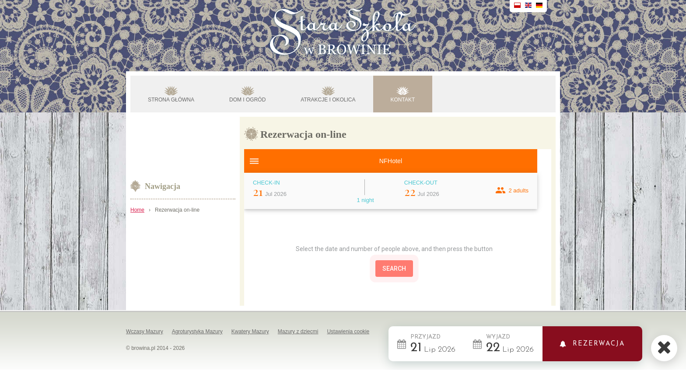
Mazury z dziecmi (298, 331)
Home (137, 210)
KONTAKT (403, 100)
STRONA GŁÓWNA (171, 100)
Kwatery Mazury (250, 331)
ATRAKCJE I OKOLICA (328, 100)
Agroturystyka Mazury (197, 331)
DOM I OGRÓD (247, 100)
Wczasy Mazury (144, 331)
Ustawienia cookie (348, 331)
